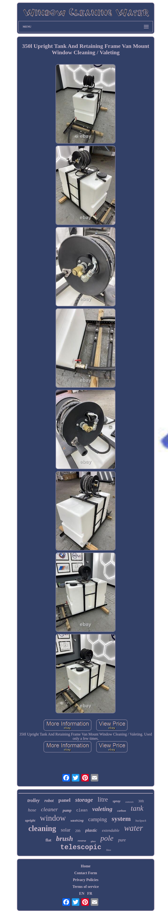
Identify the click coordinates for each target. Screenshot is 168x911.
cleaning (42, 828)
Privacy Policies (86, 880)
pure (122, 840)
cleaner (49, 809)
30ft (141, 801)
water (133, 828)
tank (137, 808)
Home (85, 866)
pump (67, 810)
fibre (108, 849)
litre (103, 799)
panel (64, 800)
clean (81, 810)
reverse (82, 840)
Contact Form (85, 873)
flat (49, 840)
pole (106, 838)
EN (81, 893)
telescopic (80, 847)
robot (49, 800)
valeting (102, 809)
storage (84, 800)
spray (117, 801)
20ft (78, 831)
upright (30, 820)
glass (93, 841)
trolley (33, 800)
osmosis (129, 801)
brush (64, 838)
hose (32, 809)
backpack (140, 820)
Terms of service (86, 887)
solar (65, 830)
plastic (91, 830)
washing (77, 821)
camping (97, 819)
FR (89, 893)
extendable (111, 830)
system (121, 818)
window (53, 818)
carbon (121, 810)
